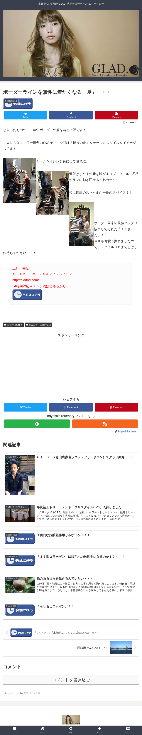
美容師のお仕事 (13, 324)
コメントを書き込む (71, 680)
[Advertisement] (71, 364)
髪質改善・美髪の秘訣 (38, 324)
